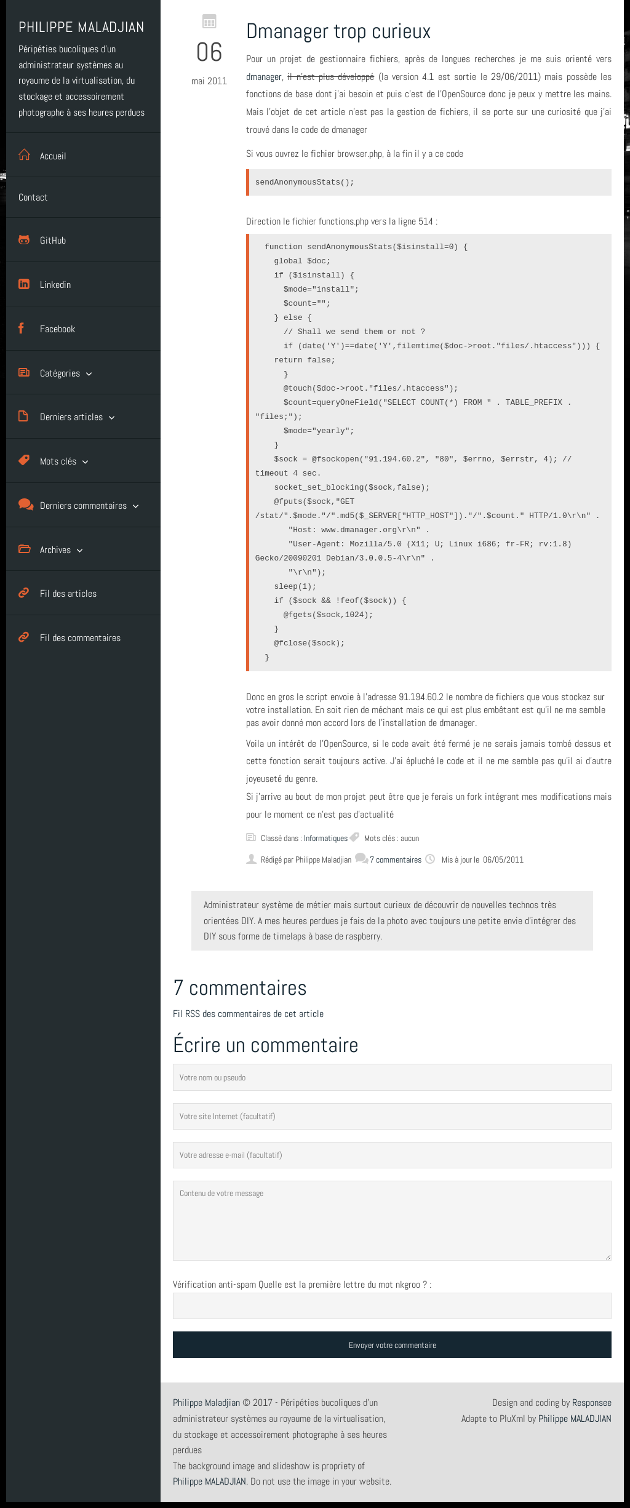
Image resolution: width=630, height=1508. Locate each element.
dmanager (264, 76)
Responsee (592, 1402)
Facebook (46, 328)
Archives (44, 549)
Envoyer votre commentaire (392, 1344)
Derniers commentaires (72, 504)
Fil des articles (57, 592)
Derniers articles (60, 416)
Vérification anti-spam (214, 1284)
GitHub (42, 239)
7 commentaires (388, 859)
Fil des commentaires (69, 637)
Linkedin (44, 283)
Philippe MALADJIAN (575, 1418)
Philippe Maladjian (206, 1402)
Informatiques (326, 838)
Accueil (42, 154)
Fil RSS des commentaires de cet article (248, 1013)
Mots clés (47, 460)
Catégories (49, 372)
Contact (33, 197)
